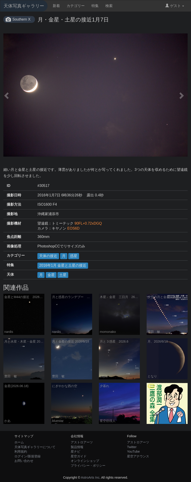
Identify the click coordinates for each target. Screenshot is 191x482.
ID (8, 186)
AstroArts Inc (90, 477)
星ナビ (75, 451)
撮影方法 (14, 204)
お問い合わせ (23, 461)
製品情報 (77, 447)
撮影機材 (14, 223)
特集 (95, 6)
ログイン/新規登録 (27, 456)
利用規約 (20, 451)
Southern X (21, 19)
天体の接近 (48, 256)
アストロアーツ (82, 442)
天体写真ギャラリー (24, 5)
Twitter (131, 447)
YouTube (133, 451)
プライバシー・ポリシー (88, 465)
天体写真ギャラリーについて (34, 447)
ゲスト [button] (174, 6)
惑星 (73, 256)
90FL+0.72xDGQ (88, 223)
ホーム (19, 442)
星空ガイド (78, 456)
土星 (62, 275)
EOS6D (73, 228)
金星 (51, 275)
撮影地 (12, 214)
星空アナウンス (138, 456)
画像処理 (14, 246)
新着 (56, 6)
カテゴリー (76, 6)
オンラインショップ (85, 461)
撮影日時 (14, 195)
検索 (109, 6)
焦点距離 (14, 237)
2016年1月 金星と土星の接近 (62, 265)
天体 (10, 274)
